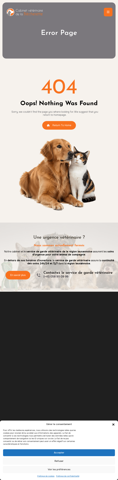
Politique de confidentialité (67, 476)
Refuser (59, 461)
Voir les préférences (59, 469)
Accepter (59, 452)
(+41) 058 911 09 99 (55, 276)
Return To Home (59, 125)
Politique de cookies (46, 476)
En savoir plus (18, 275)
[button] (113, 424)
